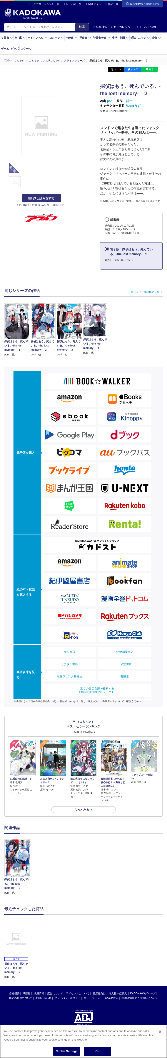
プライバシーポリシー (67, 998)
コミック (56, 37)
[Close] (160, 1031)
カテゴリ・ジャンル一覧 (45, 4)
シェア (134, 69)
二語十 (127, 101)
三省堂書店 (125, 664)
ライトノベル (37, 37)
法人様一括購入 (118, 993)
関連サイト (94, 4)
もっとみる (81, 809)
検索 (82, 27)
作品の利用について (20, 998)
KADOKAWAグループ (142, 993)
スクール (25, 48)
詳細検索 (100, 27)
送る (151, 69)
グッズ (15, 48)
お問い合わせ (43, 998)
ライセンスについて (77, 993)
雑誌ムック (140, 37)
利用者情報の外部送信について (140, 998)
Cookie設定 (111, 998)
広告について (55, 993)
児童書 (85, 37)
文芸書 (7, 37)
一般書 (71, 37)
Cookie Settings (66, 1051)
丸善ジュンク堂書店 (69, 676)
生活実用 (120, 37)
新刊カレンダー (121, 27)
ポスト (117, 69)
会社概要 (14, 993)
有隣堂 (124, 676)
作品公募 (113, 4)
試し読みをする (41, 198)
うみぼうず (132, 106)
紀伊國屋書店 (124, 652)
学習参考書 (101, 37)
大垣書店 (69, 652)
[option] (17, 867)
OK (97, 1051)
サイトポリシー (93, 998)
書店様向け (99, 993)
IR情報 (26, 993)
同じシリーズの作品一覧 (145, 292)
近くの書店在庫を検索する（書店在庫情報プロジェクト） (97, 690)
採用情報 (39, 993)
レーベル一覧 (74, 4)
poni (110, 101)
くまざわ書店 (69, 664)
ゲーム (5, 48)
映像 (156, 37)
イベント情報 (146, 27)
